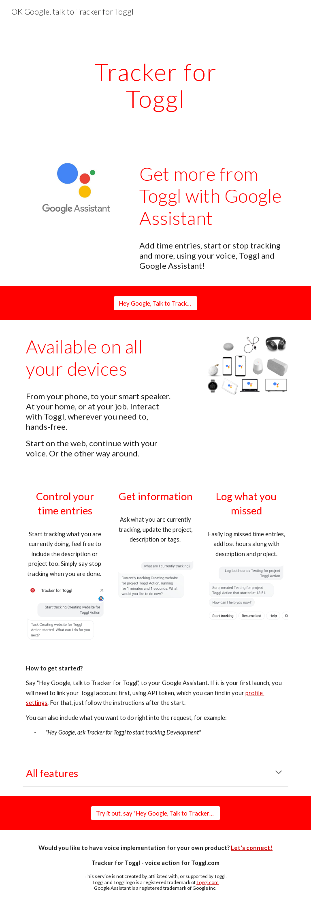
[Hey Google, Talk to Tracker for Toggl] (155, 303)
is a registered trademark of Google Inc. (174, 888)
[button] (278, 773)
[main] (155, 85)
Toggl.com (207, 882)
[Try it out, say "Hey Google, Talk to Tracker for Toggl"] (155, 813)
